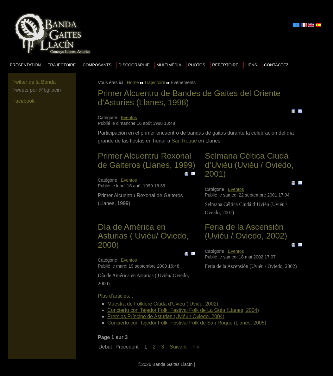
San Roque (184, 140)
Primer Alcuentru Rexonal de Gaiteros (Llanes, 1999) (146, 160)
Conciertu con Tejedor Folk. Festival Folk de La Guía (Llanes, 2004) (183, 310)
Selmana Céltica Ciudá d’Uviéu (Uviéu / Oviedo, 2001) (249, 165)
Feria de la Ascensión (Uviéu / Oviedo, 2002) (246, 231)
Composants (97, 65)
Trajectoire (62, 65)
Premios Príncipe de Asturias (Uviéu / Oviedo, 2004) (165, 316)
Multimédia (168, 65)
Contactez (276, 65)
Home (133, 82)
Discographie (133, 65)
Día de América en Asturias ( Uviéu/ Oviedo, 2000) (143, 236)
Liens (251, 65)
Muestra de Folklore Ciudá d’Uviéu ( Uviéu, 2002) (162, 303)
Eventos (129, 117)
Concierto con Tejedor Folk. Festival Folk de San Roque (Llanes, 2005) (186, 322)
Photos (196, 65)
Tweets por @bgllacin (36, 90)
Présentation (25, 65)
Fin (195, 346)
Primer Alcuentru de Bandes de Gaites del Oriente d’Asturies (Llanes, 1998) (189, 97)
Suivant (178, 346)
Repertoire (225, 65)
